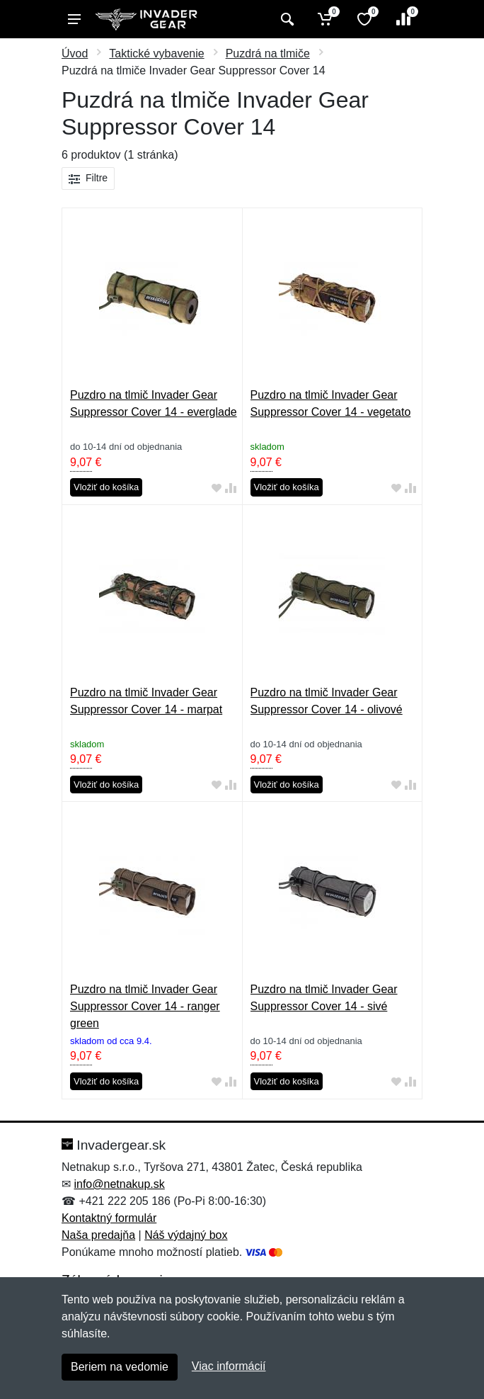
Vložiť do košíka (106, 487)
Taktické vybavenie (156, 53)
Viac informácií (229, 1366)
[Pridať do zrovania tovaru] (231, 488)
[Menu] (74, 19)
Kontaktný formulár (109, 1218)
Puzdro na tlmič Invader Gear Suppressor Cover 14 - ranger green (145, 1006)
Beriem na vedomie (119, 1367)
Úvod (75, 53)
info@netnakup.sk (119, 1184)
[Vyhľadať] (285, 19)
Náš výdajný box (185, 1235)
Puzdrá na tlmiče (268, 53)
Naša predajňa (98, 1235)
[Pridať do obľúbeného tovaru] (216, 488)
